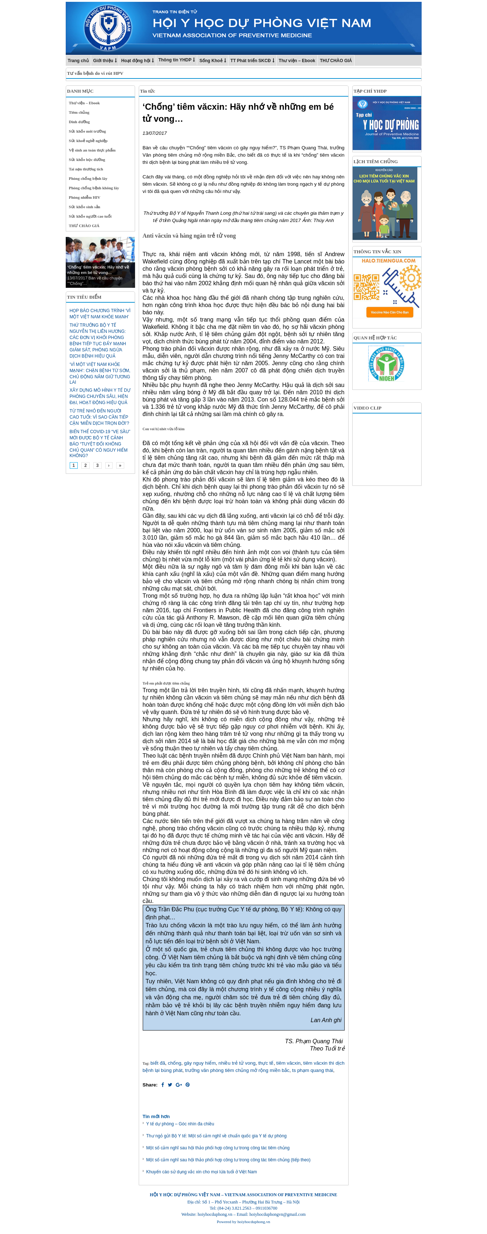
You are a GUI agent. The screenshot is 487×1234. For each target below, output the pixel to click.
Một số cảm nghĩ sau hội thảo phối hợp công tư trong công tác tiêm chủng (218, 1147)
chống (174, 1063)
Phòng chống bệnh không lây (94, 188)
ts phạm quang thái (312, 1070)
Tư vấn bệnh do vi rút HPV (95, 73)
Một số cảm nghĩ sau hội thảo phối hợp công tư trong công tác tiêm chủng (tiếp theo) (228, 1159)
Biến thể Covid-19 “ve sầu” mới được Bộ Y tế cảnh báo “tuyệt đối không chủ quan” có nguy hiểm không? (100, 443)
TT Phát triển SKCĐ (251, 60)
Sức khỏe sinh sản (84, 207)
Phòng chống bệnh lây (88, 178)
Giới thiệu (103, 60)
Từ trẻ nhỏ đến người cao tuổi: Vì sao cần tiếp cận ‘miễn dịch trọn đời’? (99, 417)
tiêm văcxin (288, 1063)
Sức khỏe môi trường (87, 131)
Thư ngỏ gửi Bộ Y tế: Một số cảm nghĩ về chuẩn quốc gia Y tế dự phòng (216, 1135)
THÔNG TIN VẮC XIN (377, 251)
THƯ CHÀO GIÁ (336, 60)
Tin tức (147, 91)
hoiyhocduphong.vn (254, 1221)
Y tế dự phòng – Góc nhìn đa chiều (180, 1123)
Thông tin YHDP (174, 59)
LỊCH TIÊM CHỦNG (376, 161)
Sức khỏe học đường (87, 159)
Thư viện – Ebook (297, 60)
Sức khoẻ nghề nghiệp (88, 140)
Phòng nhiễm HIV (85, 197)
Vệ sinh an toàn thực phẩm (92, 150)
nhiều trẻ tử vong (236, 1063)
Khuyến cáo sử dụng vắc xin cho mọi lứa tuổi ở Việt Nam (201, 1171)
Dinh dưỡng (79, 122)
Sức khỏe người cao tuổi (90, 216)
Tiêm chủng (79, 112)
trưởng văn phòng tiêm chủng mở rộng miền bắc (237, 1070)
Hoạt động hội (135, 60)
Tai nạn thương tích (86, 169)
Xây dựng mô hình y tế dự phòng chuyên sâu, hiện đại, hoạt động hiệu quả (100, 396)
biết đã (157, 1063)
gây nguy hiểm (200, 1063)
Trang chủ (78, 60)
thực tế (265, 1063)
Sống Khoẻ (210, 60)
